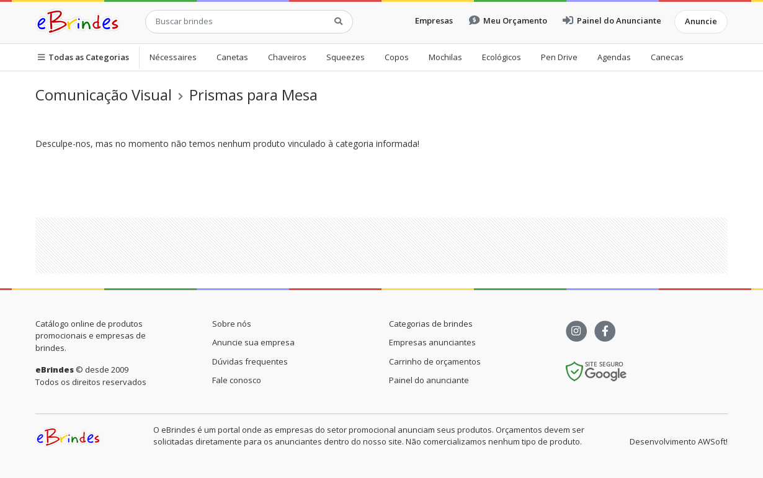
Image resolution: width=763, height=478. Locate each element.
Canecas (667, 57)
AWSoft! (713, 441)
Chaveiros (287, 57)
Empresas (434, 20)
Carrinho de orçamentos (435, 361)
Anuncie (701, 21)
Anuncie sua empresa (253, 342)
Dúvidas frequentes (250, 361)
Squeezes (345, 57)
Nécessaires (173, 57)
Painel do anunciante (429, 380)
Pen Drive (559, 57)
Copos (397, 57)
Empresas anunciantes (432, 342)
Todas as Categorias (83, 57)
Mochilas (445, 57)
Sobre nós (231, 323)
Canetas (232, 57)
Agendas (614, 57)
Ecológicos (501, 57)
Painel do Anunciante (612, 20)
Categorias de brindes (431, 323)
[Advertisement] (381, 245)
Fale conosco (236, 380)
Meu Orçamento (508, 20)
